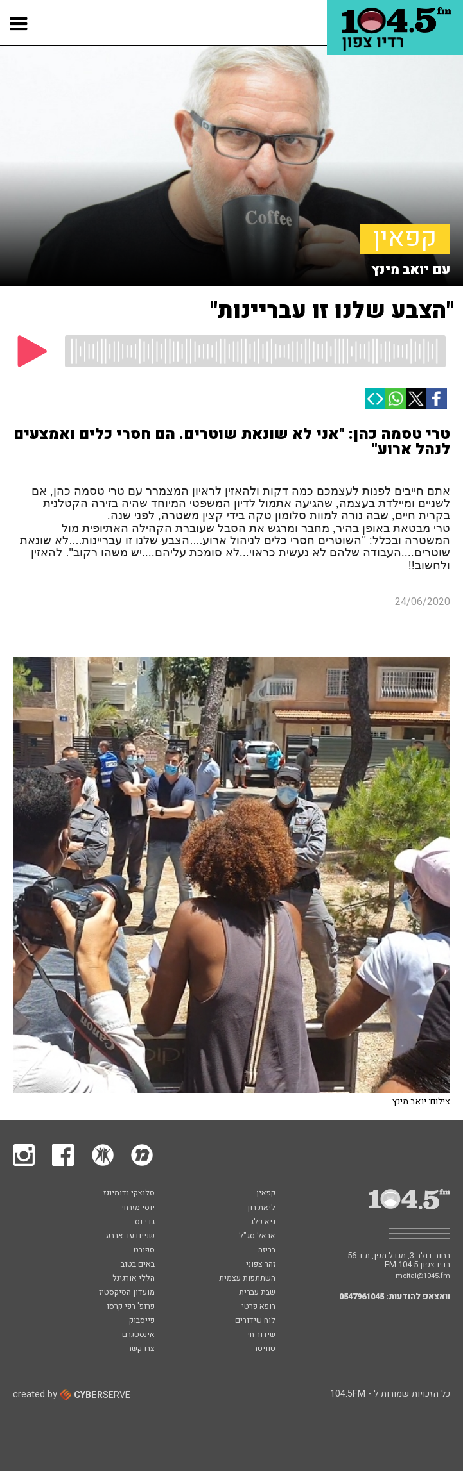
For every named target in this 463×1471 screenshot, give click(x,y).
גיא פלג (262, 1222)
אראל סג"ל (257, 1236)
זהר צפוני (260, 1264)
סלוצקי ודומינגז (129, 1193)
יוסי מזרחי (138, 1208)
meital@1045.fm (423, 1275)
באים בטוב (138, 1264)
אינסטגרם (138, 1335)
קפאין (405, 239)
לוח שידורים (255, 1321)
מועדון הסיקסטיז (127, 1292)
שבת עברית (257, 1292)
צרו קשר (141, 1349)
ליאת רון (261, 1208)
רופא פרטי (258, 1306)
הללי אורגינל (133, 1278)
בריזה (266, 1250)
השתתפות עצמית (247, 1278)
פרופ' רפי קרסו (131, 1306)
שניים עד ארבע (130, 1236)
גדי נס (145, 1222)
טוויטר (264, 1349)
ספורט (144, 1250)
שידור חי (261, 1335)
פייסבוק (142, 1321)
